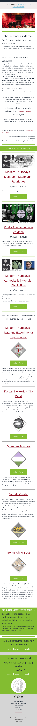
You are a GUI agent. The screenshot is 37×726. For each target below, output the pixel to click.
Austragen (12, 717)
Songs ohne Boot (18, 552)
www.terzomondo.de (18, 649)
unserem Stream (24, 111)
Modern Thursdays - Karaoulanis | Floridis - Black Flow (18, 280)
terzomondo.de (18, 712)
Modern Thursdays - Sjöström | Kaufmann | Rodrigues (18, 176)
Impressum (15, 714)
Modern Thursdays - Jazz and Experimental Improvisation (19, 332)
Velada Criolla (18, 494)
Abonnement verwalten (21, 717)
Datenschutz (22, 714)
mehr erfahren (18, 197)
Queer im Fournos (18, 446)
